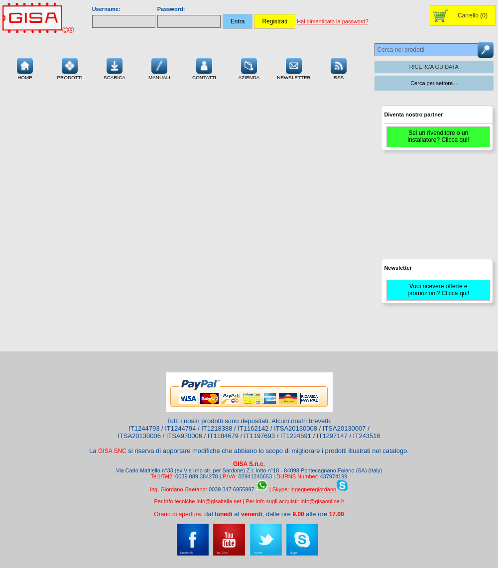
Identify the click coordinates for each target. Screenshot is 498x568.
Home (25, 67)
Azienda (249, 67)
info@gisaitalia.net (218, 501)
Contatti (204, 67)
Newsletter (294, 67)
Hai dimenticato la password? (333, 21)
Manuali (159, 67)
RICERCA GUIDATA (434, 67)
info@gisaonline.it (322, 501)
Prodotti (69, 67)
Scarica (114, 67)
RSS (339, 67)
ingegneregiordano (313, 489)
